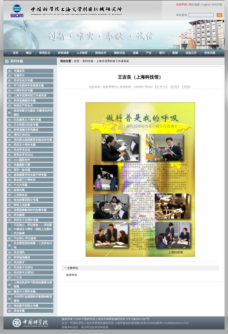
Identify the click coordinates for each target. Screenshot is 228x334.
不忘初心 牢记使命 (25, 238)
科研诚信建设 (22, 257)
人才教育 (82, 52)
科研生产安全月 (23, 105)
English (206, 4)
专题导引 (19, 75)
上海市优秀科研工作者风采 (30, 95)
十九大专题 (20, 184)
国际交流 (119, 52)
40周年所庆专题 (23, 90)
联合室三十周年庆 (25, 179)
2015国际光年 (22, 159)
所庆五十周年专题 (25, 144)
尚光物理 (19, 215)
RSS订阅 (217, 4)
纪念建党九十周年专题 (27, 119)
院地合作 (100, 52)
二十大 (18, 277)
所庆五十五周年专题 (26, 220)
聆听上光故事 (22, 205)
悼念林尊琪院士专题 (26, 200)
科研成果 (63, 52)
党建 (135, 52)
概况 (28, 52)
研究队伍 (44, 52)
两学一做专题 (22, 169)
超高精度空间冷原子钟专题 (30, 174)
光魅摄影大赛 (22, 164)
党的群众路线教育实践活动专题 (33, 139)
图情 (175, 52)
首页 (15, 52)
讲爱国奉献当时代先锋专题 (30, 210)
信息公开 (191, 52)
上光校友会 (20, 195)
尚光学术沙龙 (22, 149)
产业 (148, 52)
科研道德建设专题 (25, 100)
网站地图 (194, 4)
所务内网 (209, 52)
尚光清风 (19, 252)
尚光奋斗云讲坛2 (24, 272)
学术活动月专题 (23, 80)
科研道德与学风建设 (26, 129)
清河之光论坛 (22, 134)
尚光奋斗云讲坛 (23, 267)
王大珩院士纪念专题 (26, 124)
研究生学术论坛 (23, 154)
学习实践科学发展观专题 (29, 85)
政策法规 (19, 190)
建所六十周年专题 (25, 291)
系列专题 (87, 61)
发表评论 (71, 275)
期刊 (162, 52)
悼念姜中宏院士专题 (26, 305)
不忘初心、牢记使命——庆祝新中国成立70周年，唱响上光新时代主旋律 (33, 229)
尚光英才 (19, 262)
